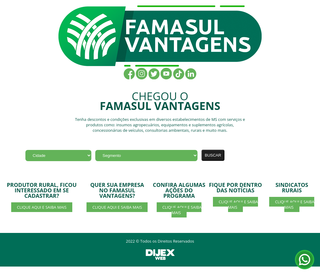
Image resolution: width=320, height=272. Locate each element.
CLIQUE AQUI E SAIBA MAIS (42, 207)
